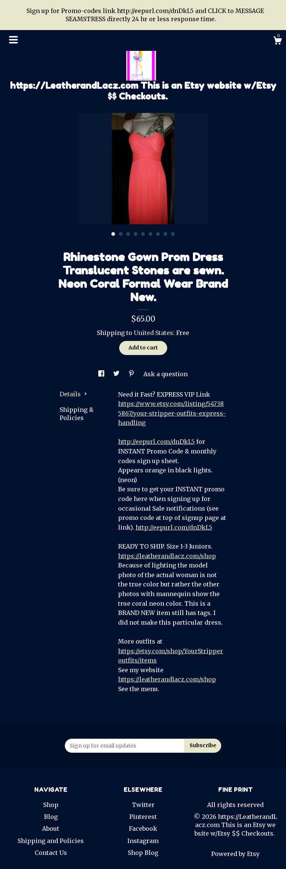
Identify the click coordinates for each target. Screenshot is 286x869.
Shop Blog (143, 852)
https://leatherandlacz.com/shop (167, 556)
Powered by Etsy (235, 853)
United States (153, 332)
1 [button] (113, 234)
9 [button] (173, 234)
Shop (50, 804)
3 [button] (128, 234)
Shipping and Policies (51, 840)
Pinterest (143, 816)
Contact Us (51, 852)
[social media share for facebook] (102, 374)
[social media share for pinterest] (132, 374)
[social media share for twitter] (117, 374)
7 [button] (158, 234)
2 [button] (121, 234)
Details (73, 394)
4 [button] (135, 234)
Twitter (143, 804)
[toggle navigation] (13, 39)
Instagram (143, 840)
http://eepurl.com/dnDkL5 (156, 441)
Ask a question (165, 374)
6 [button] (150, 234)
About (50, 828)
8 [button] (165, 234)
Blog (51, 816)
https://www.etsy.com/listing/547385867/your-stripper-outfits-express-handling (172, 413)
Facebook (143, 828)
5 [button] (143, 234)
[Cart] (277, 41)
